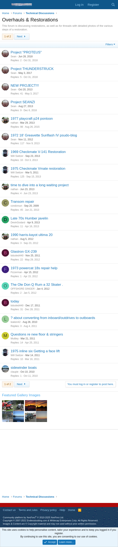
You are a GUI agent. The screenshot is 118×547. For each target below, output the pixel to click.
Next (22, 36)
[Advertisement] (59, 462)
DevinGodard (18, 222)
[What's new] (105, 4)
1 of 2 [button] (7, 36)
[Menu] (5, 5)
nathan (14, 122)
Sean (13, 56)
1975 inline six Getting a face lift (35, 351)
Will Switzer (17, 156)
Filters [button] (109, 44)
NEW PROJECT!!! (25, 85)
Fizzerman (16, 272)
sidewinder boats (24, 368)
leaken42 (16, 322)
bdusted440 (17, 255)
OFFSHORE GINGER (23, 288)
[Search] (113, 4)
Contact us (9, 510)
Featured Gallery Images (21, 395)
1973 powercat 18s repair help (34, 268)
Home (71, 510)
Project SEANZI (23, 102)
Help (62, 510)
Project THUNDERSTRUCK (32, 69)
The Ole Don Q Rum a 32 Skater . (37, 285)
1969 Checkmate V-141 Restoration (38, 152)
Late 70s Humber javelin (29, 218)
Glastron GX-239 (24, 252)
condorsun (16, 205)
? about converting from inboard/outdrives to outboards (53, 318)
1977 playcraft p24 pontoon (32, 119)
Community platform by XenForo (33, 517)
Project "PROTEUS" (26, 52)
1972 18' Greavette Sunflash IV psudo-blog (44, 135)
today (15, 301)
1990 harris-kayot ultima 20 (32, 235)
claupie (14, 371)
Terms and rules (28, 510)
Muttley (15, 338)
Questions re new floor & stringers (37, 334)
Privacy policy (48, 510)
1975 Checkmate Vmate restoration (38, 169)
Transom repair (22, 202)
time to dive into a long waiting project (40, 185)
